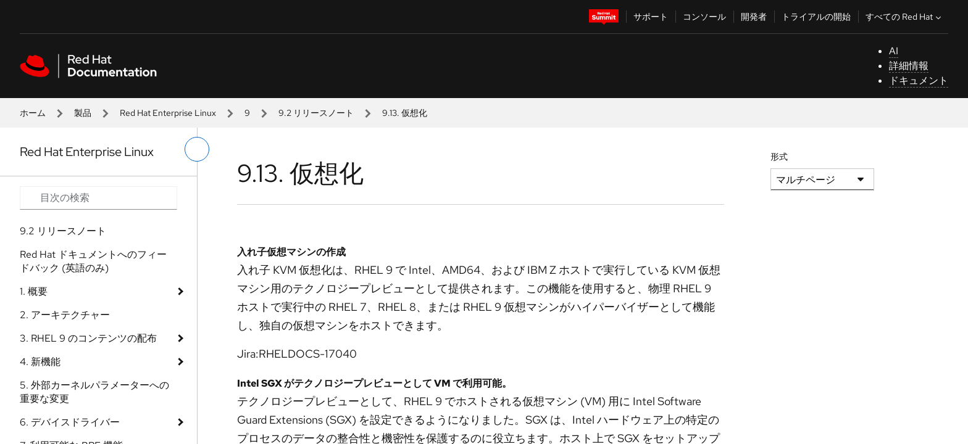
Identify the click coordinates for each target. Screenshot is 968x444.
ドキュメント (918, 80)
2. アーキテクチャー (65, 314)
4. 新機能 (40, 361)
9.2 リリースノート (316, 112)
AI (893, 50)
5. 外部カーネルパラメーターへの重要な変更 (94, 392)
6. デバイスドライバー (70, 422)
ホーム (33, 112)
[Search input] (98, 198)
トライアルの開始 (816, 16)
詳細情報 (908, 65)
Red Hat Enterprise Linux (168, 112)
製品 (82, 112)
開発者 (754, 16)
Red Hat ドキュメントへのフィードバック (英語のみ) (93, 261)
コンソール (704, 16)
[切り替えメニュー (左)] (197, 149)
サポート (650, 16)
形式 (779, 156)
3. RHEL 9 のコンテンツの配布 (88, 338)
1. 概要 (34, 291)
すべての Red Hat (905, 16)
